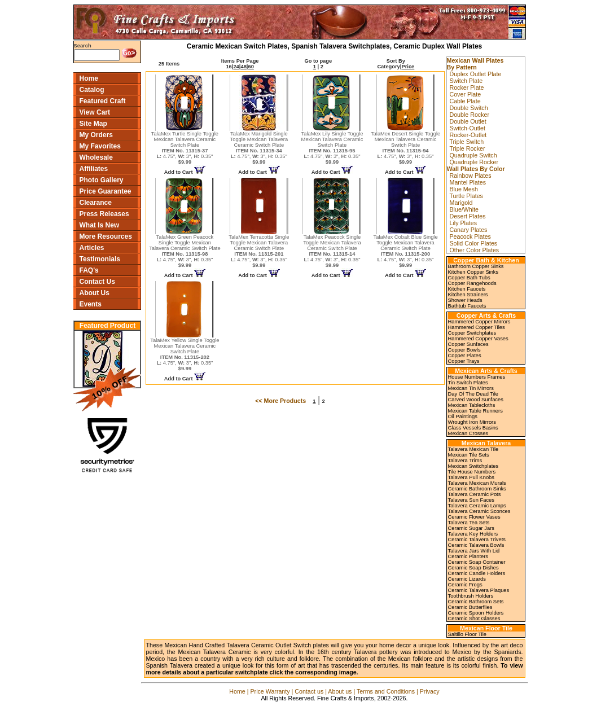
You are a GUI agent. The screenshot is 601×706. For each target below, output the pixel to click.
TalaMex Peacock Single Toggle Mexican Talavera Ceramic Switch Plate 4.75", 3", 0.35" (332, 251)
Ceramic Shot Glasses (474, 618)
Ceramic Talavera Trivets (477, 539)
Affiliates (94, 169)
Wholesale (96, 157)
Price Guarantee (105, 191)
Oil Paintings (462, 416)
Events (91, 304)
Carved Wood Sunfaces (475, 399)
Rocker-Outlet (468, 134)
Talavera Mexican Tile (473, 449)
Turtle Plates (466, 195)
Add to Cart (184, 172)
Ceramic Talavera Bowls (476, 545)
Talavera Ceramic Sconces (479, 511)
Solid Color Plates (474, 243)
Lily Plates (463, 223)
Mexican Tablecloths (471, 405)
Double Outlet (468, 121)
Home (89, 78)
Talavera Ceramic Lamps (477, 505)
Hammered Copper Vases (478, 338)
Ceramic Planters (468, 556)
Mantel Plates (468, 182)
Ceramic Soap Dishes (473, 568)
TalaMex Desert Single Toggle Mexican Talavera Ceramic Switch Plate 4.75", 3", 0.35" (405, 148)
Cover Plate (465, 94)
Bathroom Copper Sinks (476, 266)
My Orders (96, 135)
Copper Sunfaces (468, 344)
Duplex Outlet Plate (476, 74)
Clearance (96, 203)
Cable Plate (465, 101)
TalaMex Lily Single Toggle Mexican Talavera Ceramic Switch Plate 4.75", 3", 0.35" (332, 148)
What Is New (100, 225)
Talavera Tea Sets (469, 522)
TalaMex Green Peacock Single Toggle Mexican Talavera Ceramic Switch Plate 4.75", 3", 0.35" (185, 251)
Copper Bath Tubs (469, 277)
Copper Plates (464, 355)
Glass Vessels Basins (473, 428)
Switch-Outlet (467, 128)
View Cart (95, 112)
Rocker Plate (467, 87)
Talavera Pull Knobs (471, 477)
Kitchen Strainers (468, 294)
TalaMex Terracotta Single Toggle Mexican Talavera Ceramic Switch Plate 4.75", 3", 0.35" (259, 251)
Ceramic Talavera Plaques (479, 590)
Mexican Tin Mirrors (471, 388)
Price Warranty (270, 691)
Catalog (92, 90)
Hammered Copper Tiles (476, 327)
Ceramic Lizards (467, 579)
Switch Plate (466, 80)
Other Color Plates (474, 250)
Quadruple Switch (473, 155)
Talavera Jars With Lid (474, 551)
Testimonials (100, 259)
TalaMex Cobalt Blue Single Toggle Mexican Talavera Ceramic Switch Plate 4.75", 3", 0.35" (406, 251)
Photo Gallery (102, 180)
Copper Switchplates (472, 333)
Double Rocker (469, 114)
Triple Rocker (467, 148)
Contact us (309, 691)
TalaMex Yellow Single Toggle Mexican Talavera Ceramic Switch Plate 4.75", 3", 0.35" (184, 354)
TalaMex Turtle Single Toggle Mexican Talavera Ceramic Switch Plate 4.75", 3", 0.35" (184, 148)
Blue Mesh (464, 189)
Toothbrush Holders (471, 596)
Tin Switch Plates (468, 382)
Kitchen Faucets (467, 289)
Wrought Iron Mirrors (472, 422)
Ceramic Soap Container (477, 562)
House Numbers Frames (477, 377)
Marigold (461, 202)
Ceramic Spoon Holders (476, 613)
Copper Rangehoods (472, 283)
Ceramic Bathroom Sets (476, 601)
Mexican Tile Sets (468, 455)
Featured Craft (103, 101)
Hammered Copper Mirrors (479, 322)
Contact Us (97, 282)
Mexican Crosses (468, 433)
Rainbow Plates (471, 175)
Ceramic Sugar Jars (471, 528)
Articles (92, 248)
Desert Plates (468, 216)
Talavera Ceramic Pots (474, 494)
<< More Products (280, 400)
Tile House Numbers (472, 472)
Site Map (93, 124)
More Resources (106, 236)
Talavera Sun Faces (471, 500)
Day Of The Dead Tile (473, 394)
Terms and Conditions (386, 691)
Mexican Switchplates (473, 466)
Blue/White (464, 209)
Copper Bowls (464, 350)
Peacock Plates (470, 236)
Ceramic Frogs (465, 584)
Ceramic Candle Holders (477, 573)
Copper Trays (464, 361)
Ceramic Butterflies (470, 607)
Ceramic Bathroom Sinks (477, 489)
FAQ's (89, 270)
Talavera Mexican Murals (477, 483)
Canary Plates (469, 229)
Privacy (430, 691)
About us (340, 691)
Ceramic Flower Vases (474, 517)
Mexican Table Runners (475, 411)
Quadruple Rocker (474, 162)
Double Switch (469, 107)
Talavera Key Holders (473, 534)
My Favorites (100, 146)
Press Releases (104, 214)
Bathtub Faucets (467, 306)
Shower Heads (465, 300)
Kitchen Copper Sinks (473, 272)
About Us (94, 293)
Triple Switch (467, 141)
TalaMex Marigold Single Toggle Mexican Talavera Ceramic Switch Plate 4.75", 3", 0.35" (259, 148)
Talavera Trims (465, 460)
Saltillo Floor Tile (467, 634)
